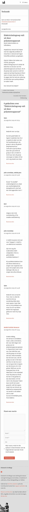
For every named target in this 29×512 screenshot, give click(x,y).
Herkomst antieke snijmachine (11, 91)
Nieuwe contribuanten (6, 492)
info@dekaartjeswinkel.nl (9, 22)
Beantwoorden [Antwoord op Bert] (10, 221)
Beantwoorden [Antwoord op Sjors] (10, 163)
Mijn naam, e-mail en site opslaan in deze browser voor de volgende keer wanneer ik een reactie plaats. (15, 449)
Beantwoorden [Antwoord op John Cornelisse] (10, 276)
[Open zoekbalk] (20, 2)
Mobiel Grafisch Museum (11, 327)
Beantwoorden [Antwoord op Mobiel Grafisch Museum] (10, 402)
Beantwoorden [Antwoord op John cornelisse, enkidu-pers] (10, 194)
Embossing (20, 97)
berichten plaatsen (12, 483)
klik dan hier (4, 496)
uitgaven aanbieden (20, 486)
